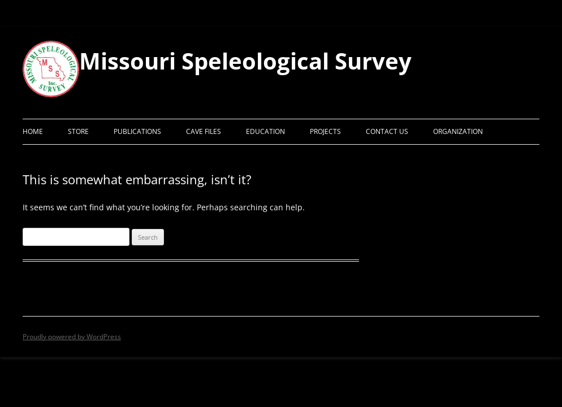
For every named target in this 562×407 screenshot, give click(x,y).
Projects (325, 131)
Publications (137, 131)
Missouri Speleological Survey (245, 61)
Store (78, 131)
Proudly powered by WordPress (72, 336)
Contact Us (387, 131)
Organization (458, 131)
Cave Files (203, 131)
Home (33, 131)
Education (265, 131)
